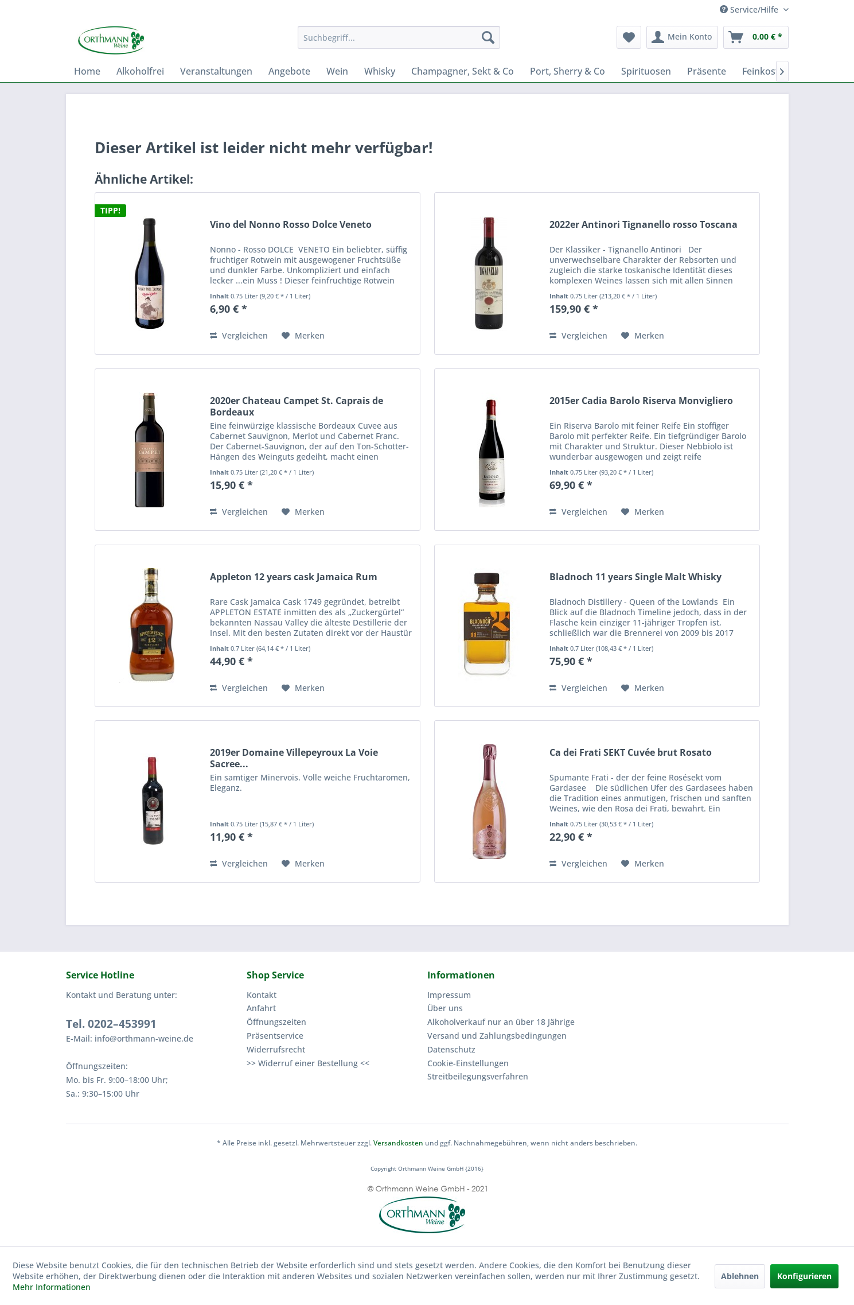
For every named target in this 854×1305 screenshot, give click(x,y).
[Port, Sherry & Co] (567, 71)
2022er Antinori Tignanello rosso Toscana (643, 225)
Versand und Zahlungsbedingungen (497, 1035)
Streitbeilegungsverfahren (477, 1076)
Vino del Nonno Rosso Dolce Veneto (291, 225)
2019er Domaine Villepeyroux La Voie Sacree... (294, 758)
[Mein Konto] (682, 37)
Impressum (449, 994)
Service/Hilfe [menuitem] (750, 9)
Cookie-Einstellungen (468, 1063)
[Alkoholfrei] (140, 71)
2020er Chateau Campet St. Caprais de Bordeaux (296, 406)
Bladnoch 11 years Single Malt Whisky (635, 577)
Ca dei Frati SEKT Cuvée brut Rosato (630, 753)
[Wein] (337, 71)
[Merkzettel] (629, 37)
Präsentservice (275, 1035)
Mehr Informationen (52, 1286)
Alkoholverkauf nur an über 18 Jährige (501, 1021)
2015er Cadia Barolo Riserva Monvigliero (641, 401)
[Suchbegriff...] (399, 37)
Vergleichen (239, 335)
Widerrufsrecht (276, 1049)
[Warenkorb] (756, 37)
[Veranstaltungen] (216, 71)
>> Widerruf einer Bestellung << (308, 1063)
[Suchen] (488, 37)
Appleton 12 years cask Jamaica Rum (293, 577)
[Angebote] (289, 71)
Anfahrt (261, 1008)
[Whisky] (379, 71)
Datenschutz (451, 1049)
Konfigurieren (804, 1276)
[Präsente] (706, 71)
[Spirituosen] (646, 71)
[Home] (87, 71)
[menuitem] (399, 37)
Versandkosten (398, 1143)
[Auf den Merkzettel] (303, 336)
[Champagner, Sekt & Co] (462, 71)
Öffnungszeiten (276, 1021)
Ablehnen (740, 1276)
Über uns (445, 1008)
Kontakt (261, 994)
